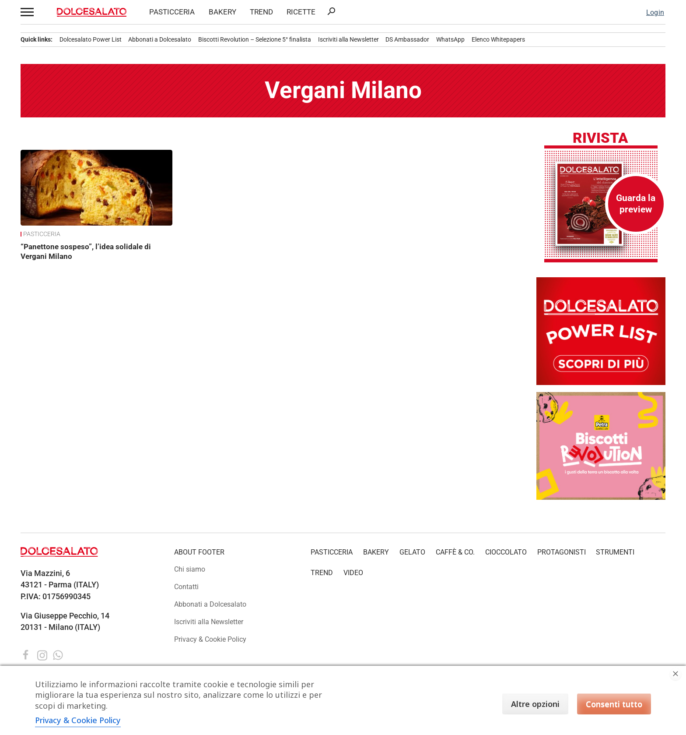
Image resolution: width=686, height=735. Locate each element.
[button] (27, 12)
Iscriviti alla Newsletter (348, 39)
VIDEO (353, 573)
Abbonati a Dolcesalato (159, 39)
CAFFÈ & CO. (455, 552)
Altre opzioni (535, 704)
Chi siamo (189, 569)
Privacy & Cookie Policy (210, 639)
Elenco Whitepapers (498, 39)
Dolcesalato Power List (91, 39)
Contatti (186, 587)
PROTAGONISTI (561, 552)
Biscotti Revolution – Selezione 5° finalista (254, 39)
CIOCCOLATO (506, 552)
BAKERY (222, 12)
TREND (261, 12)
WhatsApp (450, 39)
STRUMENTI (615, 552)
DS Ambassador (407, 39)
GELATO (412, 552)
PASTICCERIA (172, 12)
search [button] (331, 11)
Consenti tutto (614, 704)
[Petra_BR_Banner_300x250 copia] (600, 497)
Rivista (600, 138)
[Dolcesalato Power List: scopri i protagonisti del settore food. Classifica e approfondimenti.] (600, 382)
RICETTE (301, 12)
